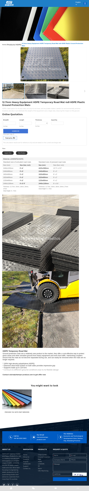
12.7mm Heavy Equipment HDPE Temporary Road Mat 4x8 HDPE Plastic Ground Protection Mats (52, 45)
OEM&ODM (27, 465)
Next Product (21, 153)
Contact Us (26, 470)
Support (25, 468)
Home (4, 45)
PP (39, 468)
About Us (26, 459)
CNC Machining (43, 472)
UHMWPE (41, 465)
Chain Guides (42, 456)
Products (11, 45)
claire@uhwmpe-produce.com (43, 440)
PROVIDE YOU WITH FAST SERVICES (16, 411)
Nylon (40, 470)
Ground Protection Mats (44, 460)
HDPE (18, 45)
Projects (25, 463)
